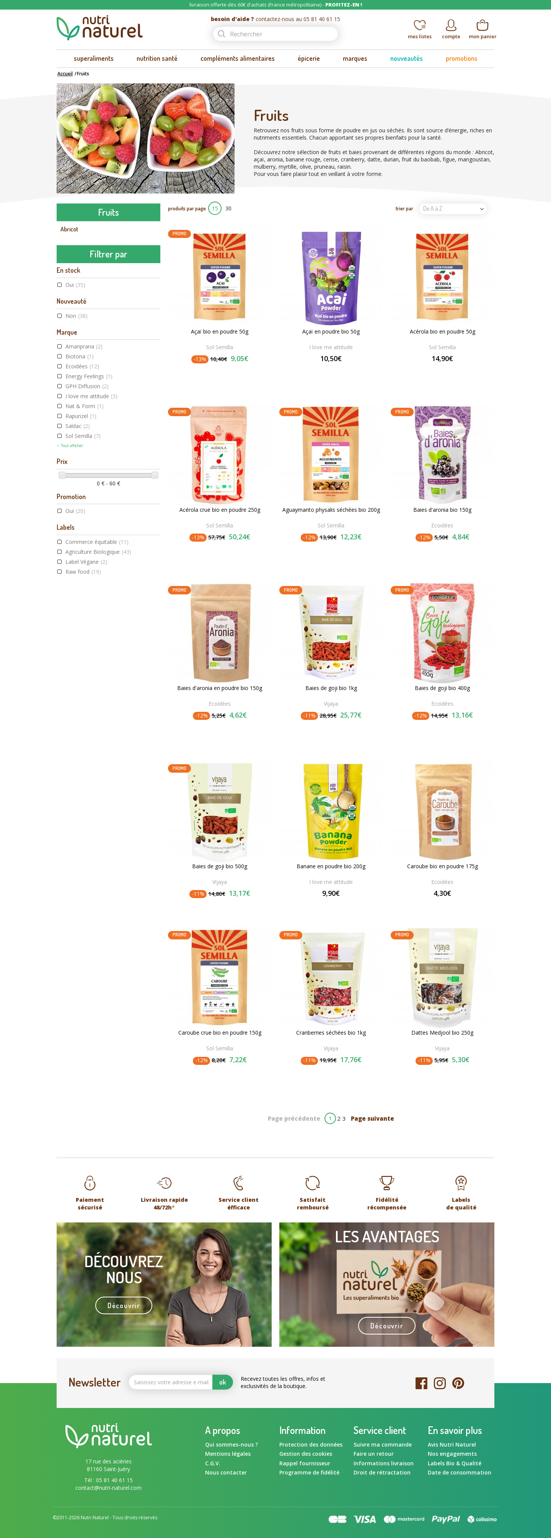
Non (76, 448)
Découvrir (124, 1305)
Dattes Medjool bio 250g (442, 1032)
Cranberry (73, 278)
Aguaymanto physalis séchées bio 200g (331, 509)
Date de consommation (459, 1472)
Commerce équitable (97, 675)
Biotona (79, 489)
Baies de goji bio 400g (442, 688)
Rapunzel (80, 549)
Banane (69, 261)
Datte (67, 294)
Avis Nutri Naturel (452, 1444)
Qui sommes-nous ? (231, 1444)
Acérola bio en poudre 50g (442, 331)
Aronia (68, 245)
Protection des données (310, 1444)
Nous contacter (226, 1472)
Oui (75, 418)
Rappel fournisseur (304, 1463)
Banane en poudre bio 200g (331, 866)
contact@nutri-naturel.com (108, 1487)
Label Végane (86, 694)
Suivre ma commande (383, 1444)
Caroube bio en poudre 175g (442, 866)
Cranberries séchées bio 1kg (331, 1032)
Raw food (83, 704)
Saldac (77, 559)
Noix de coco (75, 342)
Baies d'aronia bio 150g (442, 509)
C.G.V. (212, 1463)
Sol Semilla (83, 569)
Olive (66, 358)
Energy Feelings (88, 509)
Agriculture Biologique (98, 684)
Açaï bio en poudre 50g (219, 331)
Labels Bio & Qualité (454, 1463)
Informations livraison (384, 1463)
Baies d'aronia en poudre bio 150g (219, 688)
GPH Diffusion (87, 519)
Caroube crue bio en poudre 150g (219, 1032)
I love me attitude (91, 529)
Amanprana (84, 479)
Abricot (69, 229)
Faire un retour (374, 1453)
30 (228, 208)
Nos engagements (452, 1453)
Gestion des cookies (305, 1453)
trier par (404, 208)
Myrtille (69, 326)
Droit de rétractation (382, 1472)
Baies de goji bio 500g (219, 866)
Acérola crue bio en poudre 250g (219, 509)
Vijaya (331, 703)
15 (215, 208)
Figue (67, 310)
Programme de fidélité (309, 1472)
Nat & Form (84, 539)
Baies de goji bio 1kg (331, 688)
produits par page (187, 208)
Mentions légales (228, 1453)
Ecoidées (82, 499)
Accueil (65, 73)
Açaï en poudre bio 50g (331, 331)
